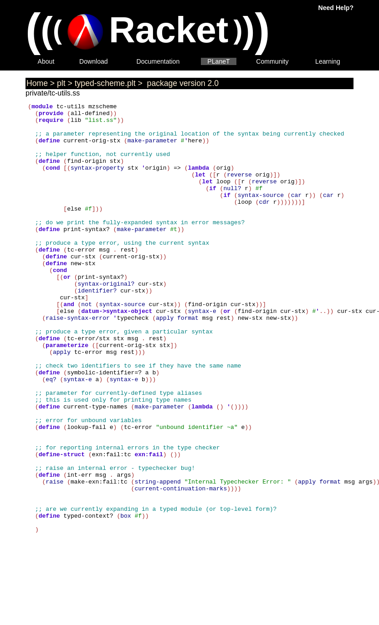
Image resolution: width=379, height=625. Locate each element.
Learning (327, 61)
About (46, 61)
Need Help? (335, 7)
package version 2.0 (182, 83)
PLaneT (218, 61)
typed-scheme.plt (105, 83)
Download (93, 61)
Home (37, 83)
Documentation (158, 61)
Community (272, 61)
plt (61, 83)
